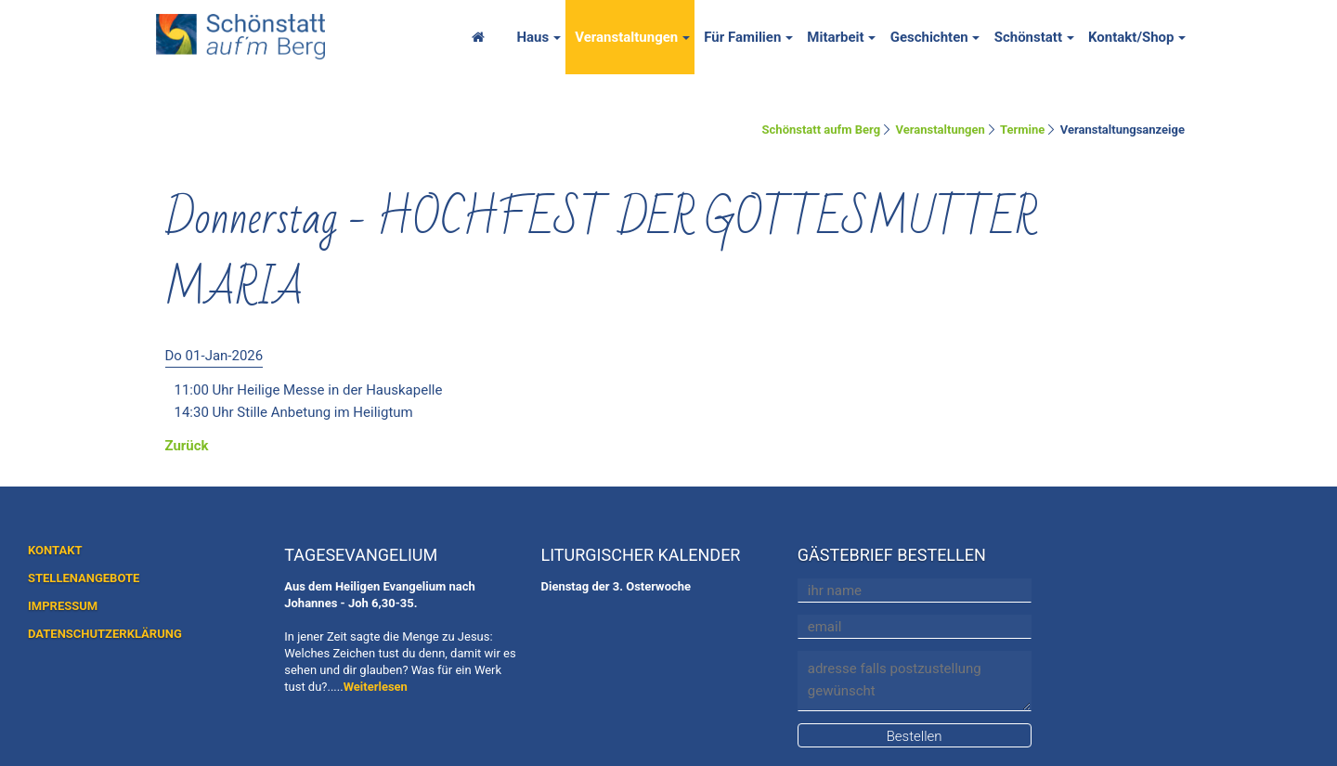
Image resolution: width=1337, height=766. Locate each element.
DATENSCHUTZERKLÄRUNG (105, 634)
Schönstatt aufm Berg (821, 129)
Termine (1022, 129)
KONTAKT (55, 550)
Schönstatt (1028, 37)
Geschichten (929, 37)
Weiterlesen (376, 687)
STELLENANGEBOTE (83, 578)
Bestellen (914, 736)
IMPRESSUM (62, 606)
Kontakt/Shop (1131, 37)
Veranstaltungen (626, 37)
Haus (532, 37)
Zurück (187, 445)
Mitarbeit (835, 37)
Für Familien (742, 37)
